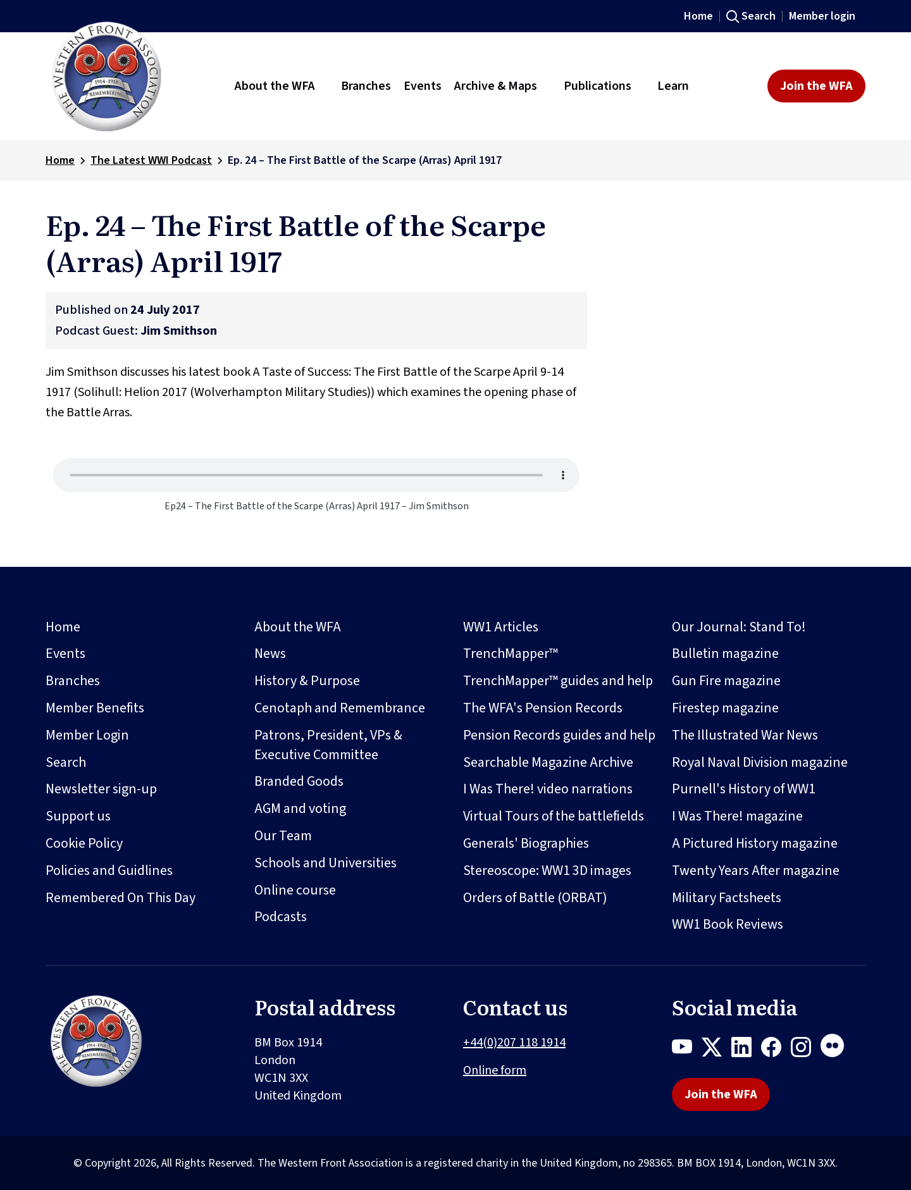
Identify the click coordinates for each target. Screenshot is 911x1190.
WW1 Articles (500, 627)
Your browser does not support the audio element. (316, 475)
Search (758, 16)
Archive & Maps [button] (495, 86)
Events (65, 653)
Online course (295, 890)
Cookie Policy (84, 843)
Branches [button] (366, 86)
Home (698, 16)
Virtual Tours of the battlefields (553, 816)
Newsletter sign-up (101, 789)
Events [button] (423, 86)
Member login (822, 16)
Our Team (283, 836)
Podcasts (280, 917)
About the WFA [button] (275, 86)
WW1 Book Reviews (727, 924)
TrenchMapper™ (510, 653)
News (270, 653)
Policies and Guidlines (109, 870)
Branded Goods (299, 781)
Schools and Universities (325, 863)
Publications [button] (597, 86)
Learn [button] (673, 86)
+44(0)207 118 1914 (514, 1042)
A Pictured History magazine (755, 843)
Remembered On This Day (120, 898)
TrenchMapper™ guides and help (558, 681)
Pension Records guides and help (559, 735)
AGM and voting (300, 808)
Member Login (87, 735)
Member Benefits (95, 708)
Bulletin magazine (725, 653)
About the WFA (297, 627)
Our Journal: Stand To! (739, 627)
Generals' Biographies (526, 843)
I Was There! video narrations (548, 789)
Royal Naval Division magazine (760, 762)
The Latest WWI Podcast (151, 160)
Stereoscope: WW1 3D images (547, 870)
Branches (73, 681)
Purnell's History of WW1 (743, 789)
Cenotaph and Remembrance (339, 708)
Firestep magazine (725, 708)
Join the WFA (816, 86)
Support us (78, 816)
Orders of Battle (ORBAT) (535, 898)
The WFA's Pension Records (543, 708)
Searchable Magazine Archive (548, 762)
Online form (494, 1070)
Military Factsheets (726, 898)
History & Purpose (307, 681)
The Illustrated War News (745, 735)
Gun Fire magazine (726, 681)
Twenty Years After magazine (756, 870)
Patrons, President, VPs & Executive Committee (328, 745)
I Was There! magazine (737, 816)
